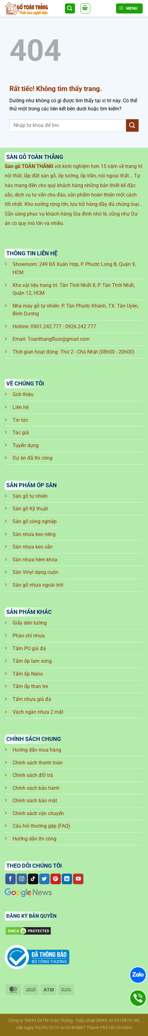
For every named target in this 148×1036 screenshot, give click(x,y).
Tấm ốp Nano (28, 674)
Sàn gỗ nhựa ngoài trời (38, 585)
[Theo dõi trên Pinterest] (55, 879)
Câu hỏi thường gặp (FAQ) (41, 826)
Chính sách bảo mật (35, 801)
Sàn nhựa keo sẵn (33, 547)
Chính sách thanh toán (38, 763)
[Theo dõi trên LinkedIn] (67, 879)
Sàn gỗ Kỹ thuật (30, 509)
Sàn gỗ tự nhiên (30, 496)
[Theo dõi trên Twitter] (44, 879)
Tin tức (20, 420)
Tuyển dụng (26, 445)
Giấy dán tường (30, 623)
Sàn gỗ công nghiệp (35, 521)
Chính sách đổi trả (33, 775)
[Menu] (129, 8)
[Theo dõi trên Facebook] (10, 879)
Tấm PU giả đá (29, 648)
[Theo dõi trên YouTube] (78, 879)
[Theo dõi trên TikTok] (33, 879)
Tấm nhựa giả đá (32, 699)
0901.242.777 (46, 326)
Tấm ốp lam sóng (32, 661)
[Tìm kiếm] (70, 8)
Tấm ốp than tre (30, 686)
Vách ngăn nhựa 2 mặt (38, 712)
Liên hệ (21, 407)
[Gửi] (132, 125)
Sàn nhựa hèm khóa (35, 560)
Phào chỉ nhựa (29, 636)
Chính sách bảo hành (36, 788)
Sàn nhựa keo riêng (34, 534)
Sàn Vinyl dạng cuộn (35, 572)
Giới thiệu (23, 394)
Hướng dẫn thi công (34, 839)
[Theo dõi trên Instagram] (22, 879)
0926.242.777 (80, 326)
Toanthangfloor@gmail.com (59, 339)
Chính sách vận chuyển (38, 813)
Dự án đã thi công (32, 458)
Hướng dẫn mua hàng (37, 750)
